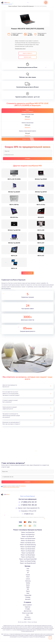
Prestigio (27, 597)
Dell (28, 589)
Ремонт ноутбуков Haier (28, 557)
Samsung (27, 581)
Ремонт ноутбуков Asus (28, 534)
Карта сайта (27, 619)
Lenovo (28, 579)
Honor (28, 576)
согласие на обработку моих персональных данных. (14, 486)
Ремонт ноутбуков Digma (28, 555)
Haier (27, 593)
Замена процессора (27, 122)
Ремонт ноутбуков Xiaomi (28, 548)
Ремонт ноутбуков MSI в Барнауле (26, 6)
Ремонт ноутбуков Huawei (28, 538)
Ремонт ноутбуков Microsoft (28, 563)
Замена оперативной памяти (27, 131)
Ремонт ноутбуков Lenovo (28, 542)
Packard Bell (28, 595)
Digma (28, 591)
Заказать (27, 119)
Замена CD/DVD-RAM (27, 114)
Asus (28, 570)
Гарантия (27, 607)
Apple (27, 587)
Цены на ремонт (27, 605)
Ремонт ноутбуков (12, 6)
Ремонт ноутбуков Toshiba (27, 546)
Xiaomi (28, 585)
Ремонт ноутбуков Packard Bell (28, 559)
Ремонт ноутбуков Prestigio (28, 561)
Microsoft (27, 599)
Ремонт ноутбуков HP (28, 536)
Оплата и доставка (27, 613)
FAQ (27, 615)
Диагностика (27, 611)
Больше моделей (27, 273)
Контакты (27, 617)
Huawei (28, 574)
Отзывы (27, 609)
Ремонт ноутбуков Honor (28, 540)
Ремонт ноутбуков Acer (27, 532)
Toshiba (28, 583)
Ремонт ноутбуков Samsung (28, 544)
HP (28, 572)
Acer (28, 568)
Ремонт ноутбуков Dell (28, 553)
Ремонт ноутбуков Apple (28, 551)
